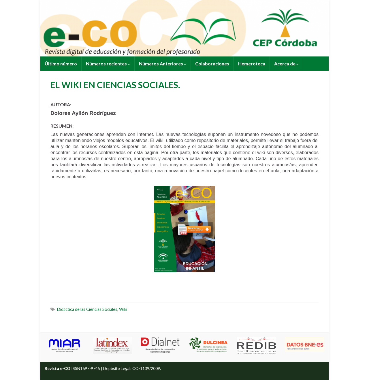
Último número (61, 63)
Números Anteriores (162, 63)
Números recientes (108, 63)
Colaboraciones (212, 63)
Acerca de (286, 63)
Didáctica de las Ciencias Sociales (87, 309)
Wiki (123, 309)
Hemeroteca (251, 63)
